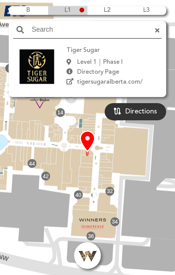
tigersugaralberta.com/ (110, 82)
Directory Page (98, 72)
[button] (87, 142)
